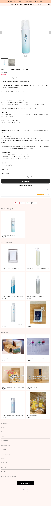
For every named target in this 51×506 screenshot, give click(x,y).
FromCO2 (3, 427)
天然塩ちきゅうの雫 (5, 454)
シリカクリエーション (6, 445)
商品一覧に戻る (25, 483)
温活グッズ (3, 458)
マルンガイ (3, 449)
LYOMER (3, 436)
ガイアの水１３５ (5, 440)
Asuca (2, 432)
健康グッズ (3, 467)
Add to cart (25, 181)
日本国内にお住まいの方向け (25, 185)
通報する (48, 189)
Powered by (25, 492)
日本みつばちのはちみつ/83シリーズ (9, 476)
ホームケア (3, 471)
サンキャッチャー (5, 462)
